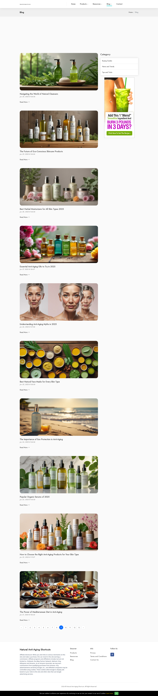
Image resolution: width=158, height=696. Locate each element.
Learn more (109, 693)
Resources (97, 4)
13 (79, 628)
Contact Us (94, 660)
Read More (25, 102)
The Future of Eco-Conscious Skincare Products (41, 151)
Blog (109, 4)
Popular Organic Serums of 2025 (34, 496)
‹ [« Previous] (21, 628)
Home (73, 4)
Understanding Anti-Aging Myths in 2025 (38, 324)
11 (70, 628)
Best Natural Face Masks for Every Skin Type (40, 381)
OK (116, 693)
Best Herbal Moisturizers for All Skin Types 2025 (42, 209)
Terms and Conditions (98, 656)
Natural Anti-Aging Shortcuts (35, 649)
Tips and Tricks (107, 72)
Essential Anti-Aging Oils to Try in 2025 (37, 266)
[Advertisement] (79, 38)
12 (74, 628)
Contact (119, 4)
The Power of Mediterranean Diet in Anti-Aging (41, 612)
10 (66, 628)
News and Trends (108, 67)
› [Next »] (83, 628)
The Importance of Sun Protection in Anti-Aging (41, 439)
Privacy (93, 653)
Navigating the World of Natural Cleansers (39, 93)
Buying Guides (107, 61)
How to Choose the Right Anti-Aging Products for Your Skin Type (49, 554)
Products (84, 4)
